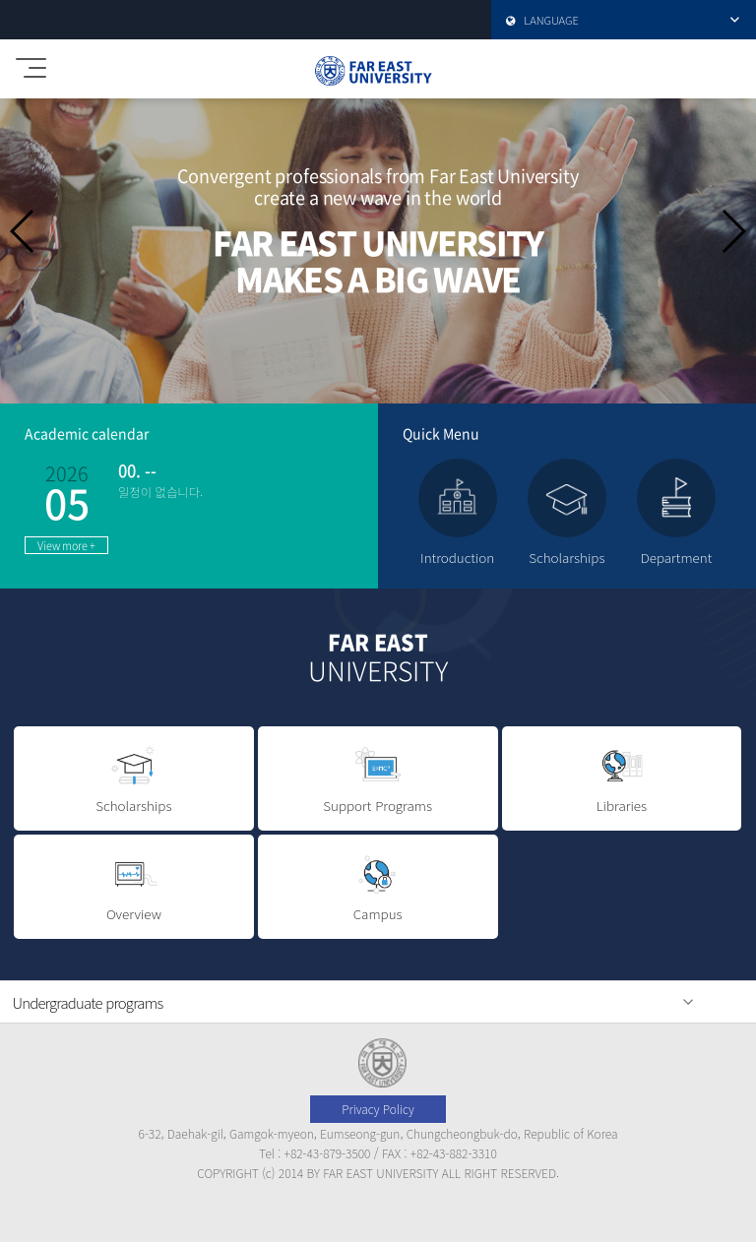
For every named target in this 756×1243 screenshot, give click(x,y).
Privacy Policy (378, 1108)
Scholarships (134, 778)
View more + (66, 545)
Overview (134, 886)
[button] (733, 231)
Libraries (622, 778)
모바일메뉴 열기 (28, 61)
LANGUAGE (611, 20)
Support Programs (378, 778)
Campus (378, 886)
